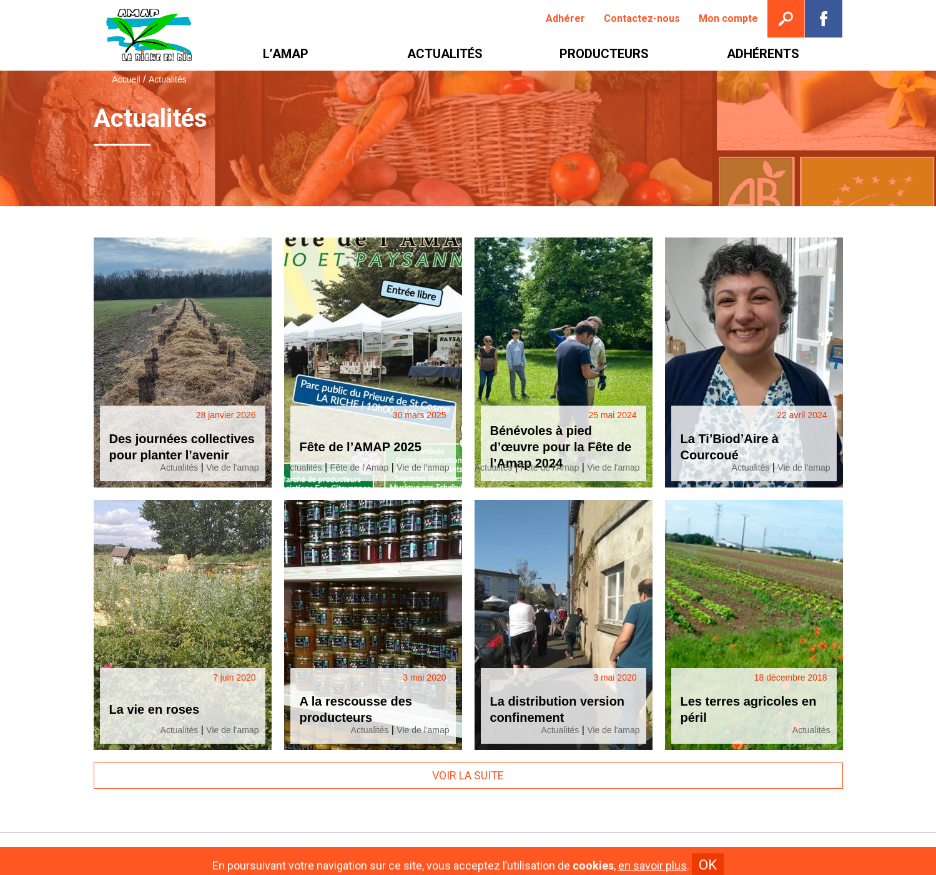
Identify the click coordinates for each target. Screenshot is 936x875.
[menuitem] (565, 19)
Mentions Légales (482, 854)
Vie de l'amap (232, 467)
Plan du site (561, 854)
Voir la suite (468, 775)
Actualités (179, 467)
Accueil (126, 79)
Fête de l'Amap (359, 467)
